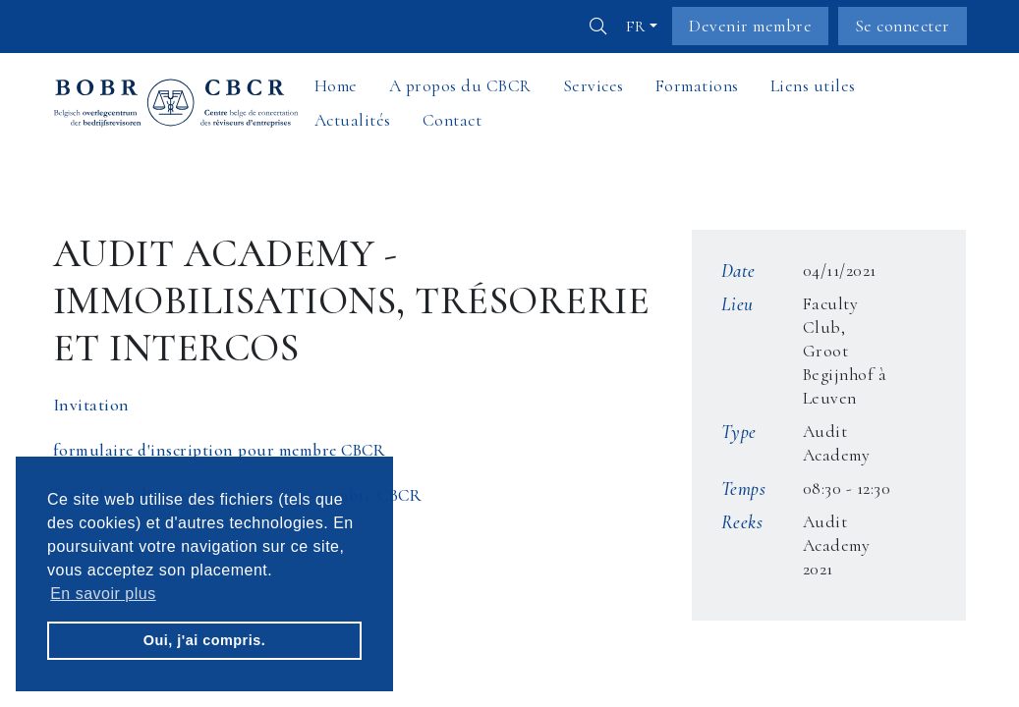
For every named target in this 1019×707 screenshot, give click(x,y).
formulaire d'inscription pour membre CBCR (219, 450)
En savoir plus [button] (103, 593)
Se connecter (902, 26)
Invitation (91, 405)
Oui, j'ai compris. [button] (204, 640)
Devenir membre (750, 26)
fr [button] (636, 26)
